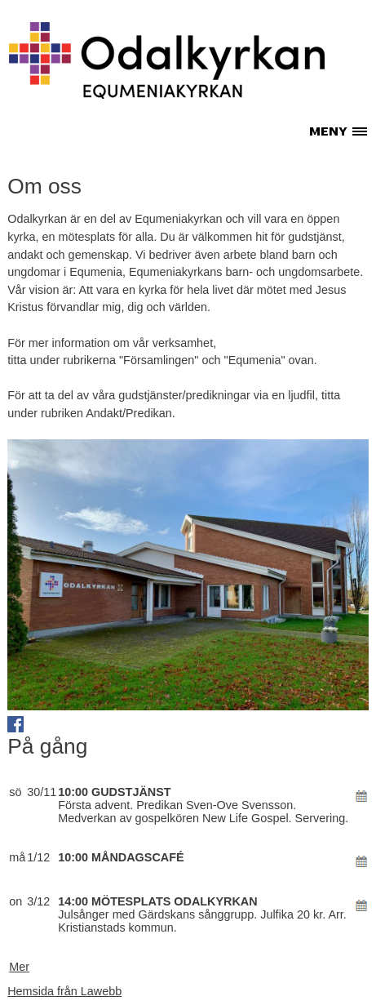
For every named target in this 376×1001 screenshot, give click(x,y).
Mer (19, 966)
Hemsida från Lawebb (64, 991)
